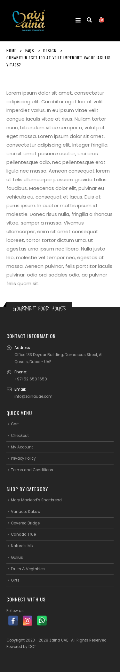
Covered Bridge (25, 523)
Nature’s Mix (22, 546)
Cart (15, 424)
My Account (22, 447)
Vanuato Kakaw (26, 511)
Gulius (17, 557)
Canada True (23, 534)
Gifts (15, 580)
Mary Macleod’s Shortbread (36, 500)
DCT (32, 646)
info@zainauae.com (33, 396)
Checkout (20, 435)
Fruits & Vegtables (28, 569)
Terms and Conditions (32, 469)
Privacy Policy (23, 458)
